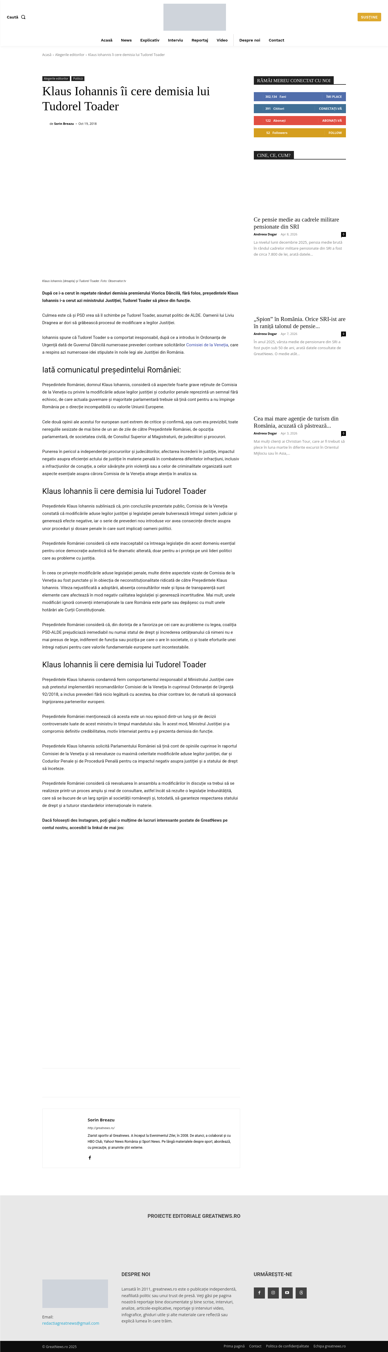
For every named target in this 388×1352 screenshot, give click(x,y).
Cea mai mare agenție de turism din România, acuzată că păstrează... (296, 422)
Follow (335, 133)
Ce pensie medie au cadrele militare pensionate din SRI (296, 223)
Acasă (46, 54)
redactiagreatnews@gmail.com (70, 1323)
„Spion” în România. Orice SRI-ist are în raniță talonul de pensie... (300, 323)
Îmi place (334, 96)
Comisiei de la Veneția (207, 344)
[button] (17, 17)
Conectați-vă (330, 108)
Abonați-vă (332, 120)
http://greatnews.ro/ (101, 1128)
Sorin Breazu (64, 123)
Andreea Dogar (265, 234)
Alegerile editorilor (69, 54)
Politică (77, 78)
